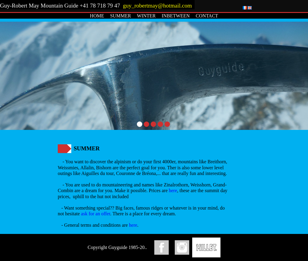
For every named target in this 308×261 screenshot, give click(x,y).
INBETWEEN (176, 15)
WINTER (146, 15)
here (173, 190)
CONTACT (207, 15)
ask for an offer (95, 213)
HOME (97, 15)
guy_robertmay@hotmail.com (158, 5)
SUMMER (120, 15)
